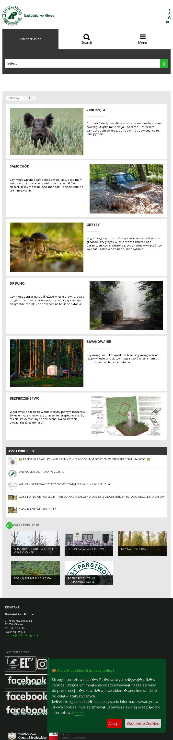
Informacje (14, 98)
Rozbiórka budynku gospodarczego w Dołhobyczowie (81, 582)
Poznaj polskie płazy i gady (32, 578)
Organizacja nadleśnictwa (86, 549)
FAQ (30, 98)
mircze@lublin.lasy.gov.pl (21, 635)
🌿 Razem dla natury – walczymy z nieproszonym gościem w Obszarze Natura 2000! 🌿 (84, 459)
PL (168, 22)
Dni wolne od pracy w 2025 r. (41, 471)
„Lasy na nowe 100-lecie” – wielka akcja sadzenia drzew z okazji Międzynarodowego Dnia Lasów (92, 496)
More (79, 712)
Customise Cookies (143, 723)
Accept (114, 723)
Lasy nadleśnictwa (133, 549)
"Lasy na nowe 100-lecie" (37, 509)
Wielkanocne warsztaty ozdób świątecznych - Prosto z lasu (66, 484)
